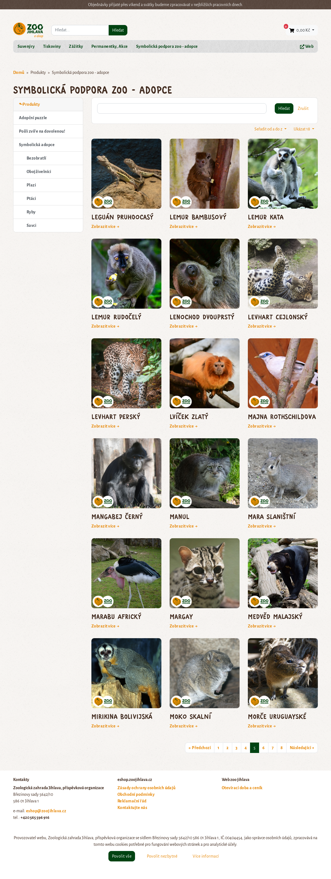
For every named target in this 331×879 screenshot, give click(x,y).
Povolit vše (121, 856)
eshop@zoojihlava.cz (46, 811)
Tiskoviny (52, 46)
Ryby (31, 212)
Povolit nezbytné (162, 856)
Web (306, 46)
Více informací (206, 856)
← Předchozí (200, 748)
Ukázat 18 (302, 129)
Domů (18, 72)
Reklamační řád (132, 801)
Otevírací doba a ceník (242, 788)
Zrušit (303, 108)
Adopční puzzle (33, 118)
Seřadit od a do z (268, 129)
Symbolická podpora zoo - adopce (167, 46)
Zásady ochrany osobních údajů (146, 788)
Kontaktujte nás (132, 807)
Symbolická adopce (37, 145)
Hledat (118, 30)
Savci (31, 225)
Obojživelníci (39, 171)
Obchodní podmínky (136, 794)
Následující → (302, 748)
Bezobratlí (36, 158)
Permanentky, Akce (109, 46)
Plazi (31, 185)
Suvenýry (26, 46)
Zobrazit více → (105, 226)
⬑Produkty (29, 104)
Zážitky (76, 46)
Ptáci (31, 198)
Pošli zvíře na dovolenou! (42, 131)
